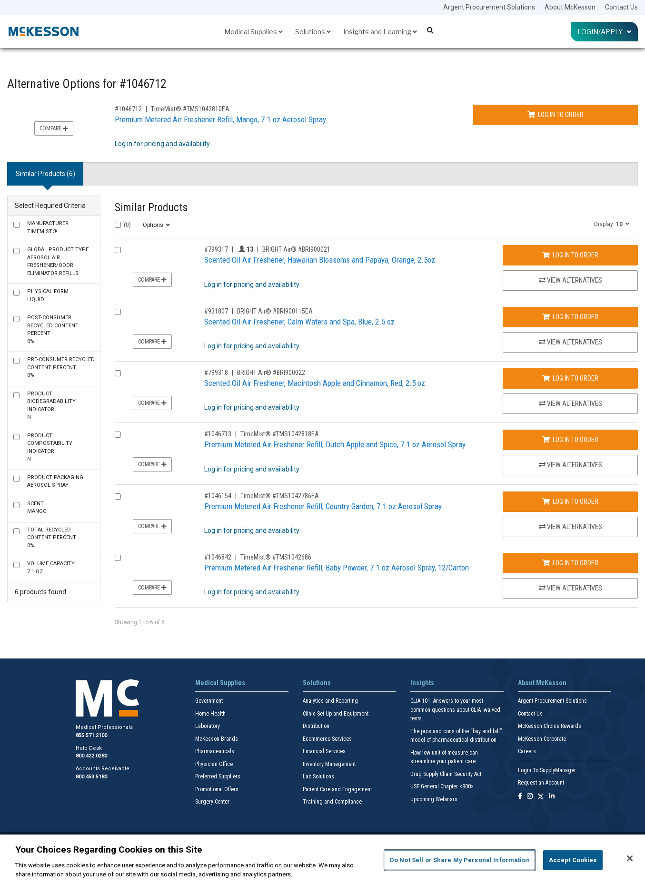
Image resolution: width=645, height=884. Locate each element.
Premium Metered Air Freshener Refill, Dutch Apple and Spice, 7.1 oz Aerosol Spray (335, 444)
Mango (37, 508)
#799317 (216, 249)
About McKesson (570, 7)
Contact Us (621, 7)
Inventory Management (329, 764)
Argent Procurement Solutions (489, 7)
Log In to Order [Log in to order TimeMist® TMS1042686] (570, 563)
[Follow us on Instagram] (530, 796)
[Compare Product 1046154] (118, 496)
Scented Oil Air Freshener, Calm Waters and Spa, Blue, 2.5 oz (299, 321)
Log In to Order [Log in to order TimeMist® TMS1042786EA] (570, 501)
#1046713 (217, 434)
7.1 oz (51, 567)
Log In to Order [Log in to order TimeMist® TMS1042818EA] (570, 439)
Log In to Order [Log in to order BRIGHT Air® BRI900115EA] (570, 317)
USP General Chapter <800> (442, 786)
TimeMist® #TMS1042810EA (190, 109)
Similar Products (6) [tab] (45, 173)
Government (209, 700)
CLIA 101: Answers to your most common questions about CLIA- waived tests (455, 709)
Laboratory (207, 726)
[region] (322, 859)
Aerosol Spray (55, 481)
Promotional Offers (216, 789)
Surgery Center (212, 801)
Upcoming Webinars (433, 799)
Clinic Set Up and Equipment (335, 713)
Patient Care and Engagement (337, 789)
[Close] (629, 858)
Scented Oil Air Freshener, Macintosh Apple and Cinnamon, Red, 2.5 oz (314, 383)
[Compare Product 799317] (118, 250)
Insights (422, 683)
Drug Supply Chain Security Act (445, 774)
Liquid (48, 295)
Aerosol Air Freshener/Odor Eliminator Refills (58, 261)
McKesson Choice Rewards (549, 726)
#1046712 (128, 109)
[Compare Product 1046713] (118, 435)
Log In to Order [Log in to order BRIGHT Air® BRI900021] (570, 255)
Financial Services (324, 751)
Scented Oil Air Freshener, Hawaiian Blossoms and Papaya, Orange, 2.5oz (319, 260)
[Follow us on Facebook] (520, 796)
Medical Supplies (253, 32)
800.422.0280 (91, 756)
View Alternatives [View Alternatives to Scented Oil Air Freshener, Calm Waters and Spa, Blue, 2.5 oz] (570, 342)
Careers (527, 751)
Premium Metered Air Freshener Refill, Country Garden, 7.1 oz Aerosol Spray (323, 506)
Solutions (313, 32)
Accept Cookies (573, 860)
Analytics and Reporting (330, 700)
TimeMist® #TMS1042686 (275, 557)
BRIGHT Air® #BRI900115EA (275, 311)
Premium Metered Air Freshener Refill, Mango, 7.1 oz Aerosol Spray (220, 119)
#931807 (216, 311)
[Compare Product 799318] (118, 373)
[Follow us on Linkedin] (552, 796)
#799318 (216, 372)
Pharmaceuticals (214, 751)
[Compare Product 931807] (118, 312)
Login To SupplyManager (547, 770)
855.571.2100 (91, 735)
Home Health (210, 713)
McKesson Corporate (542, 739)
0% (53, 329)
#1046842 (217, 557)
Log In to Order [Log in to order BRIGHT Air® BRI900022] (570, 378)
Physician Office (214, 764)
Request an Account (541, 782)
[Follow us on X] (540, 796)
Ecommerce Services (327, 739)
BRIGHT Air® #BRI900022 (271, 372)
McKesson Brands (216, 739)
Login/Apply (604, 32)
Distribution (316, 726)
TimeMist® (48, 227)
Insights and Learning (380, 32)
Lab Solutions (318, 776)
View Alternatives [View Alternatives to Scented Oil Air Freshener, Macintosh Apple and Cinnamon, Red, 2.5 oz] (570, 403)
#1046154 (217, 496)
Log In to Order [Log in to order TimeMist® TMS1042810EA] (555, 114)
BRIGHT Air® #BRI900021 (296, 249)
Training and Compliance (332, 801)
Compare (54, 128)
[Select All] (118, 225)
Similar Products (151, 208)
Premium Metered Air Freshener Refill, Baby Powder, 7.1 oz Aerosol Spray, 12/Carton (336, 567)
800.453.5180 (91, 777)
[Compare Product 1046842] (118, 558)
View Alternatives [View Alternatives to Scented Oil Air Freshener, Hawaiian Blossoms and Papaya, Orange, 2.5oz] (570, 280)
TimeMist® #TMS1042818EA (279, 434)
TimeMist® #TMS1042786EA (279, 496)
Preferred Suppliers (217, 776)
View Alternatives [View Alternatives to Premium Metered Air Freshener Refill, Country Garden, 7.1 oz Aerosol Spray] (570, 526)
